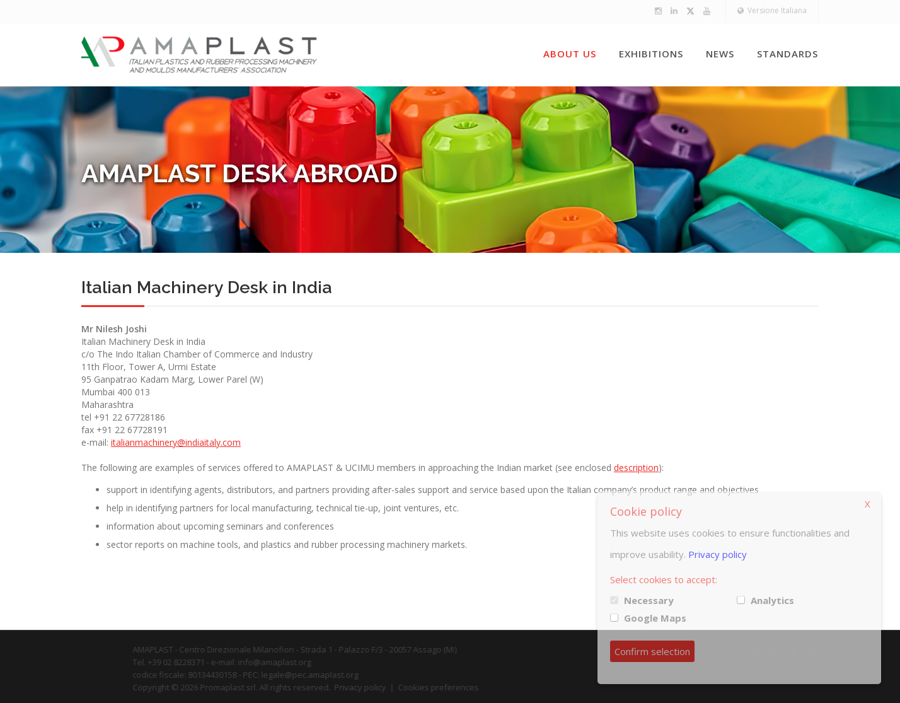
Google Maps (655, 618)
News (720, 53)
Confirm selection (652, 651)
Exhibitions (651, 53)
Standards (787, 53)
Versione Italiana (772, 10)
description (636, 468)
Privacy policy (370, 687)
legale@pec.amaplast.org (320, 674)
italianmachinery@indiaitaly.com (176, 442)
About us (569, 53)
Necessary (649, 600)
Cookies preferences (448, 687)
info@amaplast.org (284, 662)
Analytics (772, 600)
